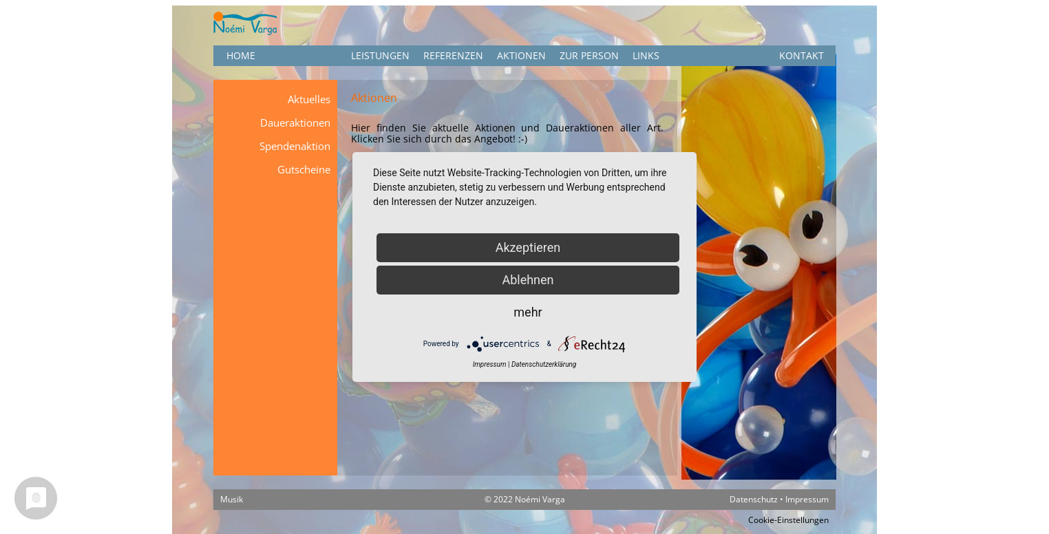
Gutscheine (303, 169)
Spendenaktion (294, 146)
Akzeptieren (528, 247)
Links (646, 55)
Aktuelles (309, 99)
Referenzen (453, 55)
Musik (231, 499)
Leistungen (380, 55)
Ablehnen (527, 280)
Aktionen (521, 55)
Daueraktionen (295, 122)
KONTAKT (801, 55)
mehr (527, 312)
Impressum (807, 499)
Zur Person (589, 55)
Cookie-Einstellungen (788, 520)
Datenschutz (754, 499)
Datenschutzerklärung (543, 364)
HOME (240, 55)
